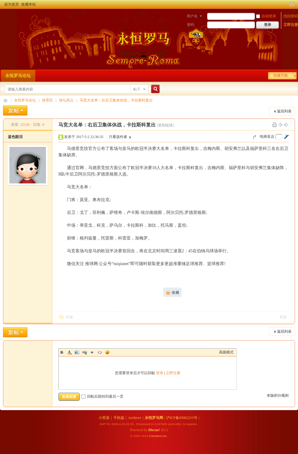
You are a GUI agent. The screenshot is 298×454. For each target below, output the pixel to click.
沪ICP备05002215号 (181, 418)
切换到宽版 (291, 4)
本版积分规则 (278, 395)
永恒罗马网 (154, 418)
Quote (92, 352)
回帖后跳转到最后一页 (102, 396)
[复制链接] (165, 125)
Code (100, 352)
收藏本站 (28, 4)
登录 (159, 373)
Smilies (107, 352)
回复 (69, 317)
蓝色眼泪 (15, 137)
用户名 (192, 16)
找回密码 (290, 16)
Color (69, 352)
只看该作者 (118, 137)
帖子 (136, 89)
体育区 (47, 100)
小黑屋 (104, 418)
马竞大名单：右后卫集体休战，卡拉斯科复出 (116, 100)
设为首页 (11, 4)
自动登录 (266, 16)
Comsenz (156, 436)
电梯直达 (267, 136)
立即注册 (290, 25)
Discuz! (154, 430)
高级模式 (226, 352)
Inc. (165, 436)
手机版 (118, 418)
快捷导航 (280, 75)
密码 (190, 25)
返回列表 (284, 111)
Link (84, 352)
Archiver (134, 418)
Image (77, 352)
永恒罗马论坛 (18, 75)
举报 (283, 317)
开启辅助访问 (286, 4)
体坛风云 (66, 100)
